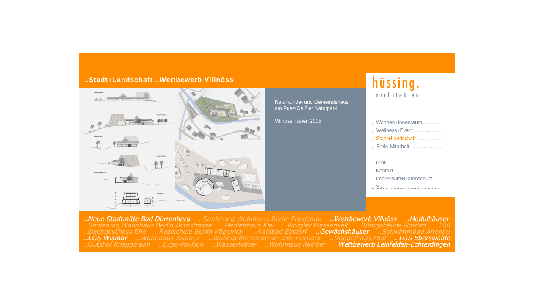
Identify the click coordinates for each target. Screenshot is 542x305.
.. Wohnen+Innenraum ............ (406, 122)
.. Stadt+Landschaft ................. (406, 138)
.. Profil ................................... (407, 163)
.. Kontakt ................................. (406, 171)
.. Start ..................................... (406, 187)
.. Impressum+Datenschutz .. (407, 179)
